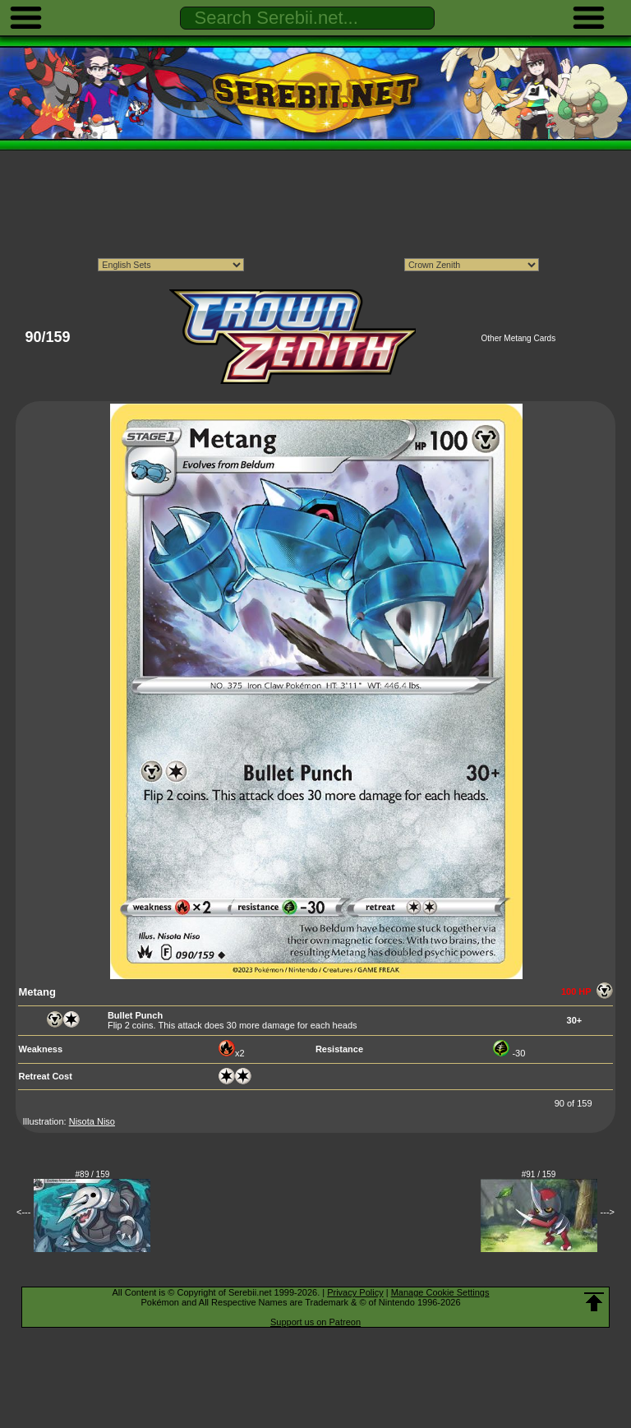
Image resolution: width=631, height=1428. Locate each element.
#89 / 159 (93, 1174)
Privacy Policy (355, 1292)
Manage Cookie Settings (440, 1292)
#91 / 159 (539, 1174)
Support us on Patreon (315, 1322)
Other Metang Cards (518, 338)
